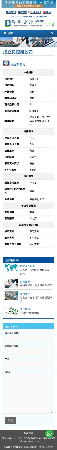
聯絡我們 (11, 12)
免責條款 (49, 447)
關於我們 (22, 12)
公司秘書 (25, 281)
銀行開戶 (25, 293)
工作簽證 (25, 309)
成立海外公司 (27, 266)
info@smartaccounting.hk (29, 441)
